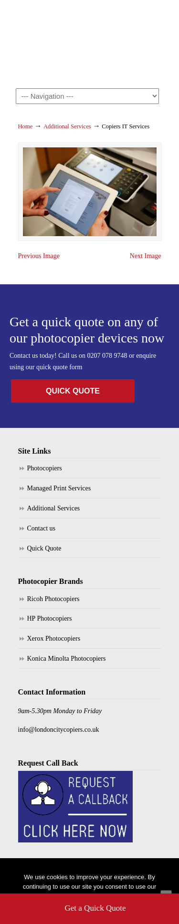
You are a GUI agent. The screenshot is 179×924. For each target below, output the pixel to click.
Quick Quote (44, 548)
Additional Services (67, 126)
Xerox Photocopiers (54, 638)
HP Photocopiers (49, 618)
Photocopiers (44, 468)
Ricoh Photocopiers (53, 598)
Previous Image (39, 256)
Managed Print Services (59, 488)
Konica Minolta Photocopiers (66, 658)
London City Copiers (89, 38)
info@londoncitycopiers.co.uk (58, 729)
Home (25, 126)
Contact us (41, 528)
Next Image (145, 256)
